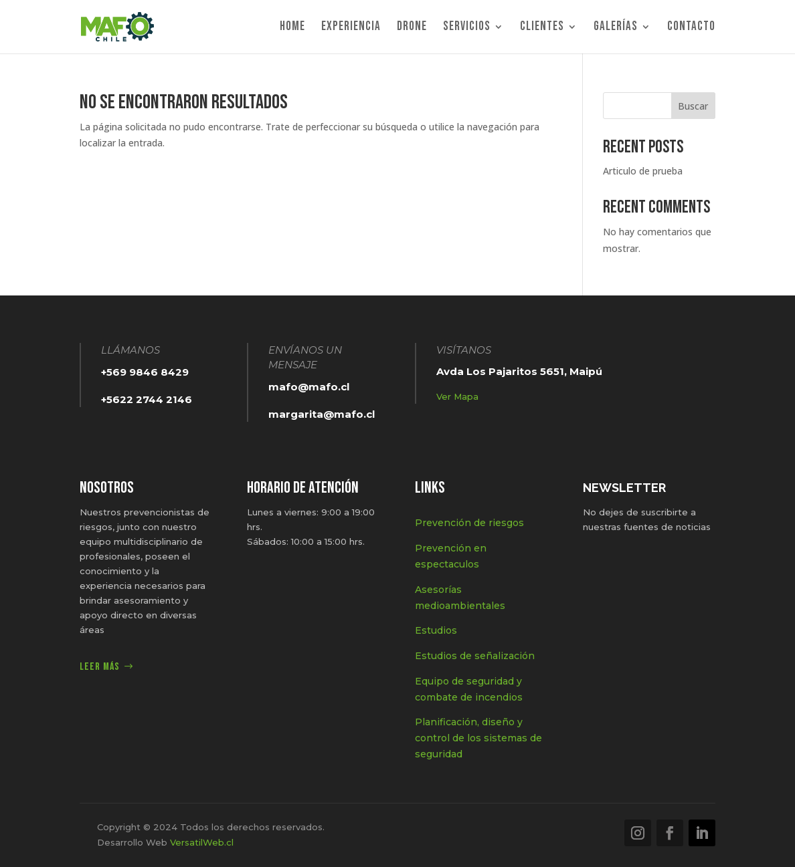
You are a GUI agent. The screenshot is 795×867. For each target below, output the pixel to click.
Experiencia (351, 28)
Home (292, 28)
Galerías (616, 28)
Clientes (542, 28)
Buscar (693, 106)
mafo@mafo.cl (308, 386)
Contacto (691, 28)
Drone (412, 28)
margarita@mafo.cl (321, 414)
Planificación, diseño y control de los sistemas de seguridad (478, 738)
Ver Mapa (457, 396)
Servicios (467, 28)
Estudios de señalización (475, 656)
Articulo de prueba (643, 170)
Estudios (436, 630)
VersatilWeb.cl (202, 842)
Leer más (100, 666)
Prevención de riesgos (469, 523)
